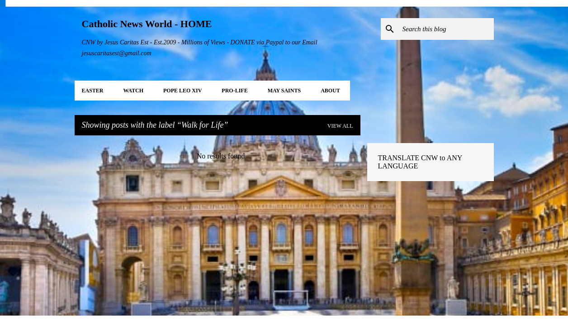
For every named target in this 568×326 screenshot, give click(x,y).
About (330, 90)
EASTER (93, 90)
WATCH (133, 90)
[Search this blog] (446, 29)
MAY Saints (284, 90)
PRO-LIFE (234, 90)
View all (340, 126)
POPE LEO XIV (182, 90)
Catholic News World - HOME (147, 23)
